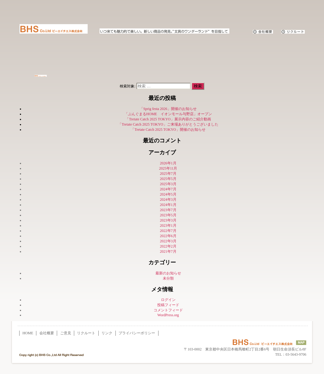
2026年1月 (168, 163)
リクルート (86, 333)
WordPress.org (168, 315)
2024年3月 (168, 199)
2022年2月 (168, 246)
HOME (27, 333)
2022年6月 (168, 236)
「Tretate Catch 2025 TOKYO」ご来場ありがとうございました (168, 124)
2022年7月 (168, 231)
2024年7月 (168, 189)
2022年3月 (168, 241)
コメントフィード (168, 310)
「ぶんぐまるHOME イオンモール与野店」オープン (168, 114)
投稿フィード (168, 305)
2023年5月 (168, 215)
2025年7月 (168, 173)
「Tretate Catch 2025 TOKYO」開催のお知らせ (168, 129)
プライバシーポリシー (136, 333)
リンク (106, 333)
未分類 (168, 278)
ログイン (168, 300)
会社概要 (46, 333)
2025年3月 (168, 184)
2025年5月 (168, 179)
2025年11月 (168, 168)
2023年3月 (168, 220)
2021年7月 (168, 251)
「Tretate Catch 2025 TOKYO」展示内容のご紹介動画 (168, 119)
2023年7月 (168, 210)
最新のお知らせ (168, 273)
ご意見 (65, 333)
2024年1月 (168, 205)
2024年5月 (168, 194)
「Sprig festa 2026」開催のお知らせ (168, 109)
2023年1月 (168, 225)
